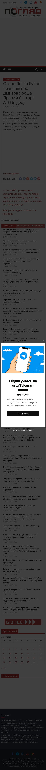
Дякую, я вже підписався (23, 430)
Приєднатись (23, 414)
